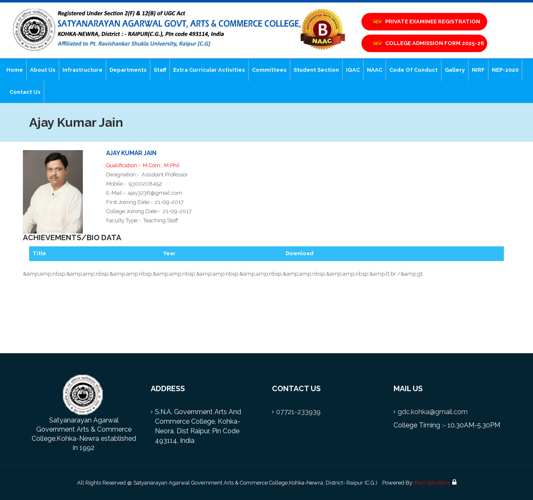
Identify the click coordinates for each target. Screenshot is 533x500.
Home (14, 70)
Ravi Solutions (432, 483)
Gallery (455, 70)
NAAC (374, 70)
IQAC (353, 70)
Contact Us (25, 92)
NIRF (478, 70)
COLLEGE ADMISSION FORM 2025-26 (428, 43)
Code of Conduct (413, 70)
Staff (160, 70)
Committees (269, 70)
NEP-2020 (505, 70)
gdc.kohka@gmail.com (433, 412)
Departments (128, 70)
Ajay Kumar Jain (131, 153)
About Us (42, 70)
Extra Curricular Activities (209, 70)
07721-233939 (298, 412)
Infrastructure (82, 70)
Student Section (316, 70)
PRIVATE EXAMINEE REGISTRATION (426, 22)
